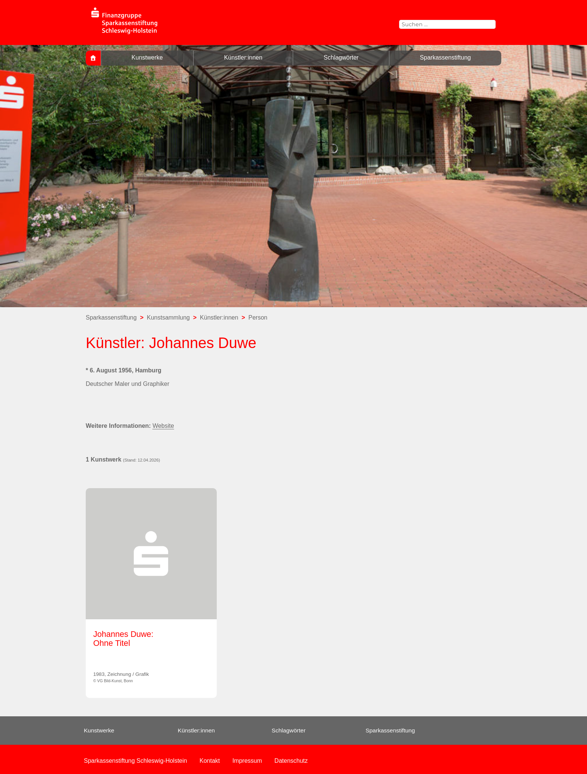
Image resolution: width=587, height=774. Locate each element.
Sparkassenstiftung (445, 57)
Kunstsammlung (168, 317)
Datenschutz (291, 761)
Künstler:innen (243, 57)
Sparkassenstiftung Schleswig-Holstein (135, 761)
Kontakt (210, 761)
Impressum (247, 761)
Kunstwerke (147, 57)
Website (163, 426)
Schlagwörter (341, 57)
